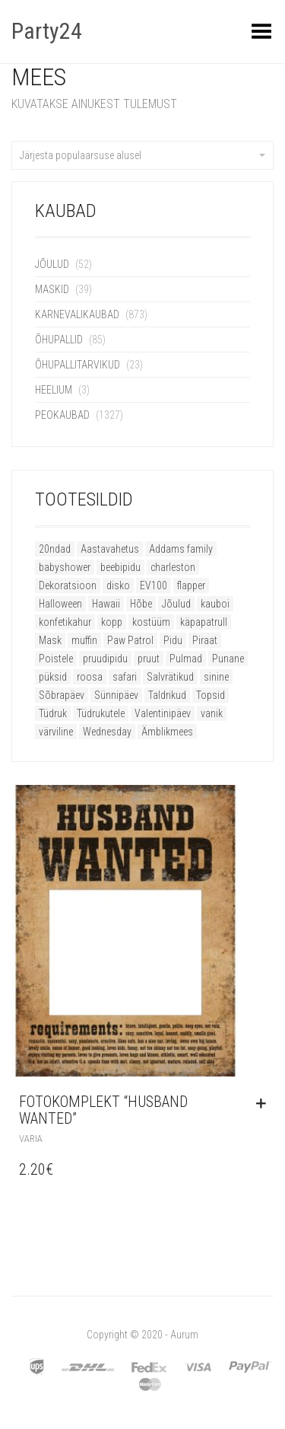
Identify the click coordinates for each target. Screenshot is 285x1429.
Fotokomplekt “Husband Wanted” (103, 1110)
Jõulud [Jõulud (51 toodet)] (176, 604)
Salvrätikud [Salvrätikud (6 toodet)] (170, 677)
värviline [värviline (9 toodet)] (56, 732)
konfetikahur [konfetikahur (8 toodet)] (65, 622)
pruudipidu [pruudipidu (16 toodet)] (105, 658)
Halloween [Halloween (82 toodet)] (60, 604)
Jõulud (52, 264)
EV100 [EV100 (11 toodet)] (153, 585)
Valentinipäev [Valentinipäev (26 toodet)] (163, 713)
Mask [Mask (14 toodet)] (50, 640)
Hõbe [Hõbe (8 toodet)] (141, 604)
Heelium (53, 390)
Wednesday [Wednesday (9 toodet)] (107, 732)
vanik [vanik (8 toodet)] (212, 713)
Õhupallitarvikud (77, 365)
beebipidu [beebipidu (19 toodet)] (120, 567)
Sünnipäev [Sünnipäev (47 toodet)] (116, 695)
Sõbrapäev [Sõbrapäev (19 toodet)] (61, 695)
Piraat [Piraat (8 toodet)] (204, 640)
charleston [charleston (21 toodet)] (172, 567)
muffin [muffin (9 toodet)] (84, 640)
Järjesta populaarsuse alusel (142, 155)
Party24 (46, 31)
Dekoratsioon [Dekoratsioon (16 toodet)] (68, 585)
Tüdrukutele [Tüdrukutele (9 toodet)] (101, 713)
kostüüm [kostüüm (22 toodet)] (151, 622)
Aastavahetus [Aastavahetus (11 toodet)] (110, 549)
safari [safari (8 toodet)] (124, 677)
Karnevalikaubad (77, 314)
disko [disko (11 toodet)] (118, 585)
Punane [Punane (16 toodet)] (228, 658)
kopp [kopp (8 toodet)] (111, 622)
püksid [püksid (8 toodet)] (53, 677)
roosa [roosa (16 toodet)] (90, 677)
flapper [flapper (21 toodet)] (191, 585)
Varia (31, 1138)
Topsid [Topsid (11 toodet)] (210, 695)
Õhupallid (59, 339)
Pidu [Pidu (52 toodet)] (172, 640)
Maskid (52, 289)
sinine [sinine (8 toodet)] (216, 677)
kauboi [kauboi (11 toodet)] (215, 604)
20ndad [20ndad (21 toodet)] (55, 549)
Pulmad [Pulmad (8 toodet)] (185, 658)
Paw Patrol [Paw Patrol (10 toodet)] (130, 640)
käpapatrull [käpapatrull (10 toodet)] (203, 622)
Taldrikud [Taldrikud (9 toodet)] (167, 695)
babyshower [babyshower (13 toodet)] (64, 567)
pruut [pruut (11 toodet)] (149, 658)
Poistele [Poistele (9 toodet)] (56, 658)
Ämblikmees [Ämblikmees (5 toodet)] (167, 732)
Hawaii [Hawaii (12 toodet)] (106, 604)
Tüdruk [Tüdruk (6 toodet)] (53, 713)
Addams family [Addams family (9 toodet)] (181, 549)
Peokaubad (62, 415)
